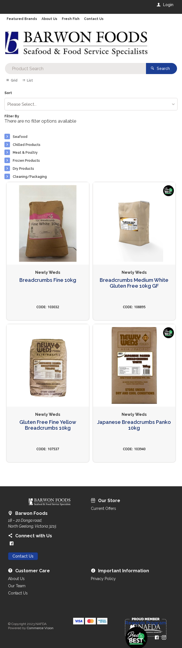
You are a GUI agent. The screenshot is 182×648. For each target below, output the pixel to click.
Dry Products (23, 169)
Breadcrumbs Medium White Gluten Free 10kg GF (134, 283)
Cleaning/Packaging (30, 177)
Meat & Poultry (25, 153)
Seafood (20, 137)
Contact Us (23, 556)
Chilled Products (26, 145)
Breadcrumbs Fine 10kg (47, 280)
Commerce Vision (40, 628)
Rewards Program (145, 623)
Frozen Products (26, 161)
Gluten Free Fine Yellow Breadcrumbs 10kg (47, 425)
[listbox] (90, 104)
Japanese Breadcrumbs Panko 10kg (134, 425)
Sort (8, 93)
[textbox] (75, 68)
